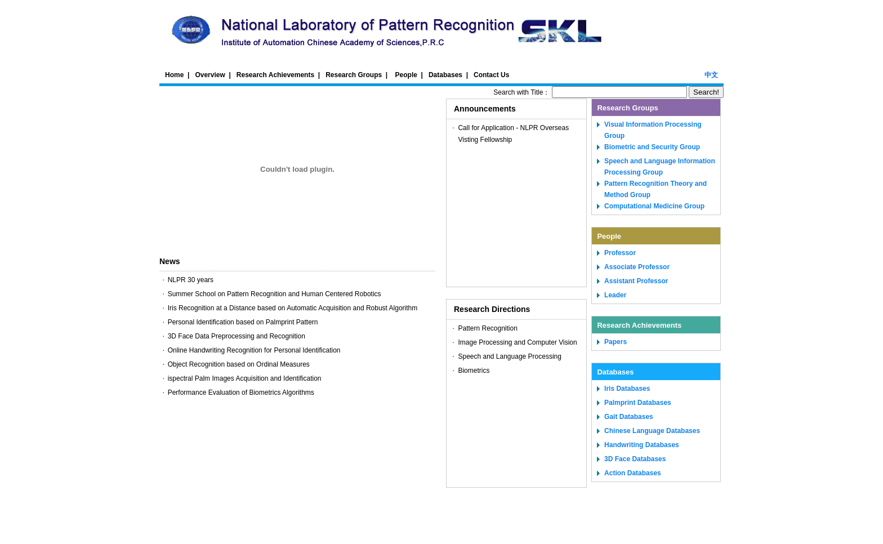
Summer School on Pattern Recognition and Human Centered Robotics (274, 294)
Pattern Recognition (487, 328)
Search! (706, 92)
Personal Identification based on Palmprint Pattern (243, 322)
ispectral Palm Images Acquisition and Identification (245, 378)
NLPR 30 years (190, 280)
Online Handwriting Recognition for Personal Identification (254, 350)
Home (174, 75)
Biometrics (473, 370)
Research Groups (353, 75)
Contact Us (491, 75)
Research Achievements (275, 75)
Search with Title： (591, 92)
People (406, 75)
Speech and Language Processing (509, 356)
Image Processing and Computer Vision (517, 342)
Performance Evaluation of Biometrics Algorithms (241, 392)
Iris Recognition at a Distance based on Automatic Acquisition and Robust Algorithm (293, 308)
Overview (210, 75)
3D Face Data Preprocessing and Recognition (236, 336)
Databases (445, 75)
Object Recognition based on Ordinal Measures (239, 364)
